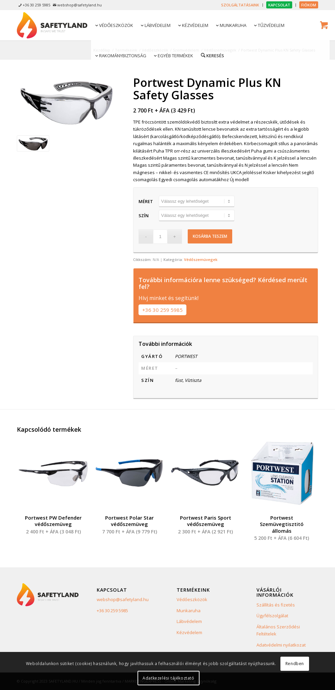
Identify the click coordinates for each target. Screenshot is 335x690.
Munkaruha (189, 610)
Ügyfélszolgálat (272, 616)
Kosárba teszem (210, 236)
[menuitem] (240, 5)
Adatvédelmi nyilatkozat (281, 645)
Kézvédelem (189, 632)
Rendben (294, 663)
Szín (144, 215)
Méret (146, 201)
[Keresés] (211, 55)
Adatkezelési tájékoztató (168, 678)
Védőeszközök (192, 599)
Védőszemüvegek (200, 259)
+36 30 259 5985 (162, 309)
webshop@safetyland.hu (123, 599)
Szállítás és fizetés (275, 605)
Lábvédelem (189, 621)
